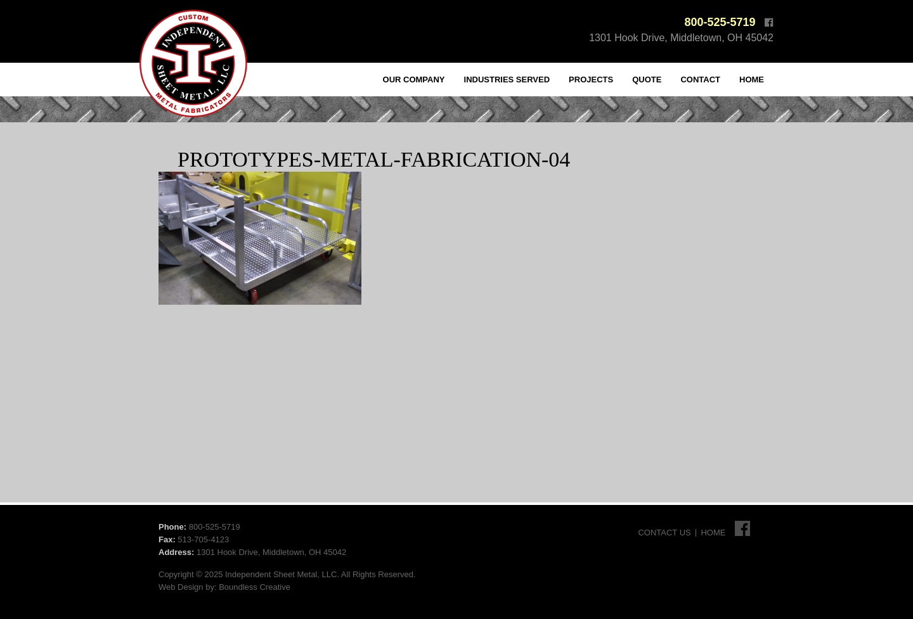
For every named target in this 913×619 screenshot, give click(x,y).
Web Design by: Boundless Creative (224, 587)
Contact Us (664, 532)
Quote (646, 79)
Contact (700, 79)
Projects (591, 79)
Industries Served (507, 79)
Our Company (414, 79)
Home (751, 79)
